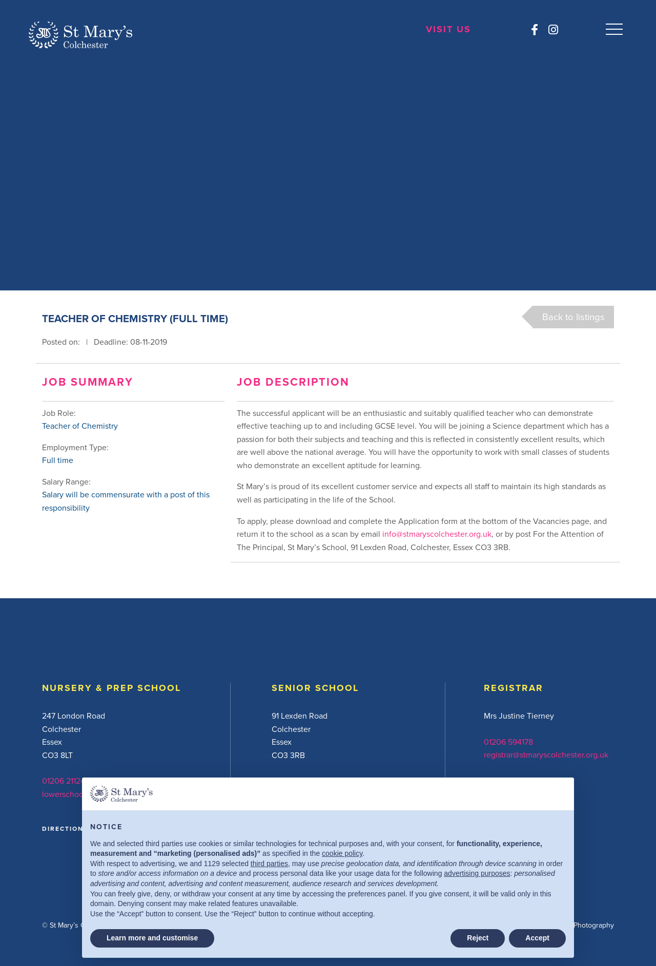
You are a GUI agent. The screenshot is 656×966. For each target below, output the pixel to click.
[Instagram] (552, 30)
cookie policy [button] (342, 853)
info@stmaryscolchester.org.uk (436, 533)
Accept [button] (537, 938)
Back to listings (573, 316)
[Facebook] (533, 30)
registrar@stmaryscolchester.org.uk (546, 754)
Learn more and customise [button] (152, 938)
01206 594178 (508, 741)
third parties (269, 863)
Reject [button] (477, 938)
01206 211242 (66, 780)
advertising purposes (477, 873)
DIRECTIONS (65, 828)
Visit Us (447, 29)
